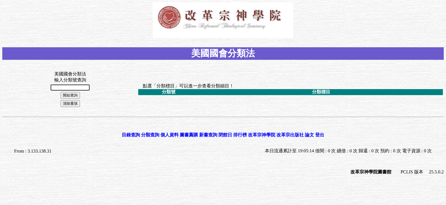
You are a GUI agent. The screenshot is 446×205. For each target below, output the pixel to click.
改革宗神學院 (261, 134)
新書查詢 (208, 134)
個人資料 (169, 134)
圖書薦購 (189, 134)
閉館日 (225, 134)
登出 (319, 134)
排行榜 (240, 134)
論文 (309, 134)
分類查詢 (150, 134)
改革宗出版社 (290, 134)
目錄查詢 (131, 134)
